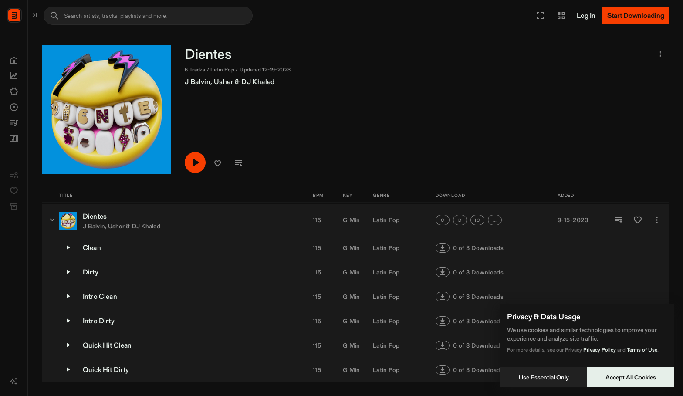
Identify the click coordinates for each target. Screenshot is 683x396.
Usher (314, 82)
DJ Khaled (348, 82)
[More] (657, 220)
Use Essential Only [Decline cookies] (544, 377)
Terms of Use (642, 349)
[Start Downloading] (635, 15)
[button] (540, 15)
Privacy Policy (599, 349)
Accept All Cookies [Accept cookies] (630, 377)
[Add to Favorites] (637, 220)
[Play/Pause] (285, 163)
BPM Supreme (50, 14)
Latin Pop (386, 220)
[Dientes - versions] (143, 219)
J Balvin (288, 82)
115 (317, 220)
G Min (351, 220)
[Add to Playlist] (618, 220)
